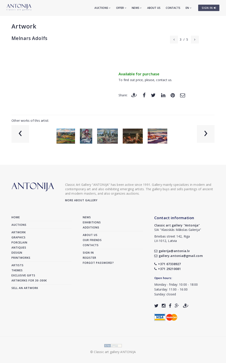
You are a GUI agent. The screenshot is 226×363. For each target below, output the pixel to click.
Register (89, 258)
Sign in (88, 253)
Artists (17, 265)
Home (15, 217)
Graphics (18, 237)
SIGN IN (209, 8)
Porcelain (19, 242)
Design (16, 253)
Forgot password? (98, 263)
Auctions (102, 8)
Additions (91, 227)
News (137, 8)
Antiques (18, 247)
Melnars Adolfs (29, 38)
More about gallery (81, 200)
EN (189, 8)
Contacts (173, 8)
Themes (17, 270)
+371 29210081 (167, 269)
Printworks (20, 258)
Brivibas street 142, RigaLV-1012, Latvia (172, 238)
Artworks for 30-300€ (29, 280)
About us (154, 8)
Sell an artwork (24, 288)
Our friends (92, 240)
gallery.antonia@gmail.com (178, 256)
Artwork (23, 26)
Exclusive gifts (23, 275)
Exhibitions (92, 222)
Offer (121, 8)
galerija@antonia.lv (172, 251)
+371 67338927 (167, 264)
